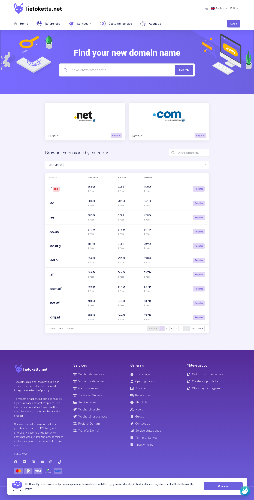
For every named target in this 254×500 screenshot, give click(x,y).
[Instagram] (51, 462)
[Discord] (24, 462)
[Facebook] (15, 462)
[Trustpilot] (59, 462)
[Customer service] (116, 23)
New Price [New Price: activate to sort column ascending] (93, 177)
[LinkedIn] (33, 462)
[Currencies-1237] (234, 8)
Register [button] (116, 135)
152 (193, 328)
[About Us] (150, 23)
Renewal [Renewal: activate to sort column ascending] (148, 177)
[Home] (21, 23)
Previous (153, 328)
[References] (48, 23)
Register (199, 189)
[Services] (80, 23)
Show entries (61, 328)
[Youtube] (42, 462)
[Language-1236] (219, 8)
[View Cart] (207, 8)
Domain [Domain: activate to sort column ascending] (53, 177)
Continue (223, 486)
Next (200, 328)
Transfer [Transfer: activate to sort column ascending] (122, 177)
